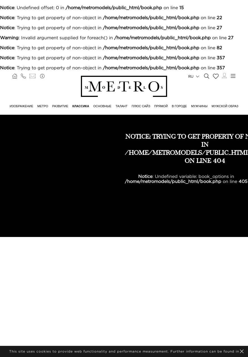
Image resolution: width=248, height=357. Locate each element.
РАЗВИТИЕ (60, 106)
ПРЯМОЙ (161, 106)
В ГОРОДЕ (179, 106)
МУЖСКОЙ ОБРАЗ (225, 106)
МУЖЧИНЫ (199, 106)
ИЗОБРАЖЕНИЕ (21, 106)
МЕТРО (42, 106)
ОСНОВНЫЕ (102, 106)
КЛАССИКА (80, 106)
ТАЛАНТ (122, 106)
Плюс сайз (141, 106)
